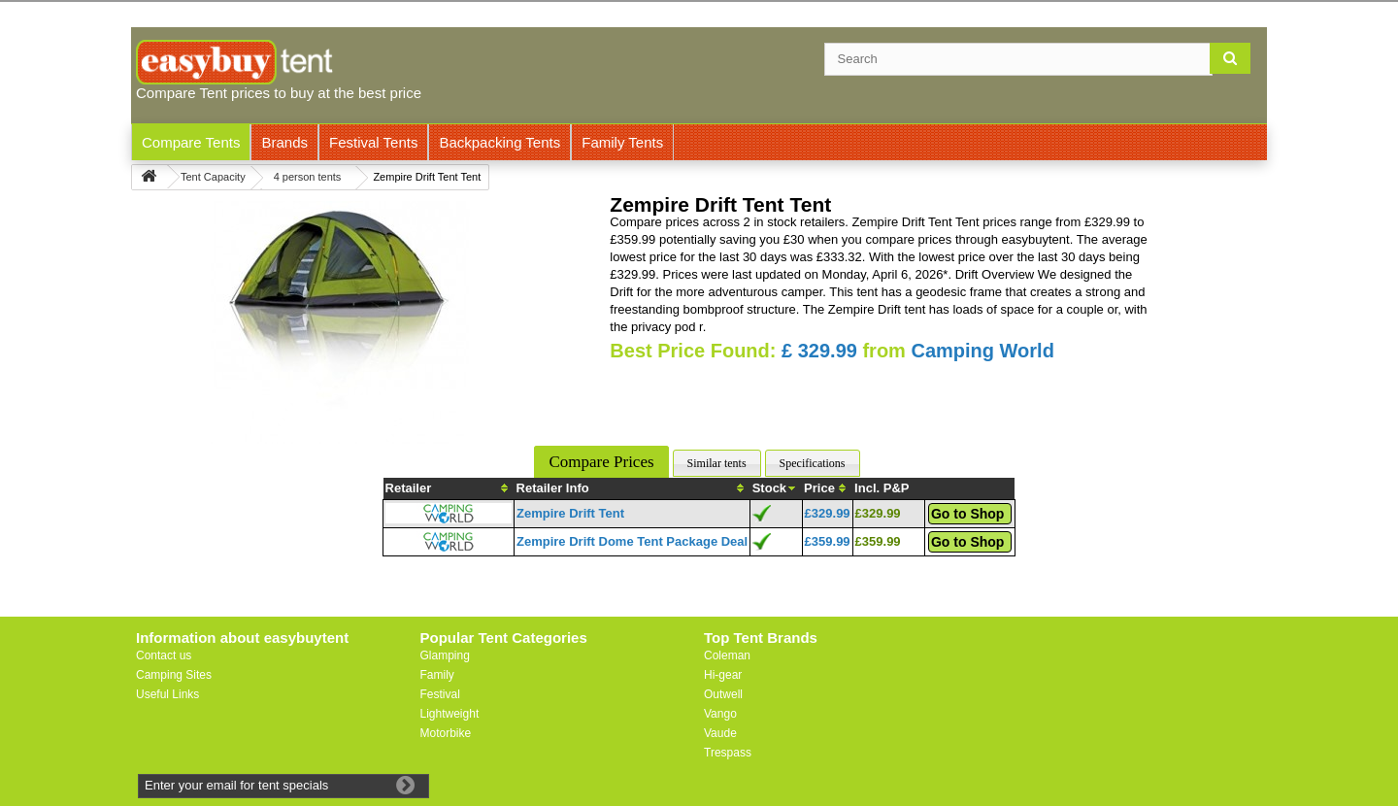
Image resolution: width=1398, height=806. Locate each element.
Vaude (720, 733)
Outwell (723, 694)
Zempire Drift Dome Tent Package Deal (632, 541)
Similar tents (717, 463)
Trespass (727, 752)
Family (437, 675)
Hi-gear (723, 675)
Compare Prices (601, 462)
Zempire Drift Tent (570, 513)
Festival (440, 694)
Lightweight (450, 714)
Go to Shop (967, 513)
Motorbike (446, 733)
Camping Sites (174, 675)
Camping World (982, 350)
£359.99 (827, 541)
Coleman (727, 655)
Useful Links (167, 694)
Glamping (445, 655)
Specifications (813, 463)
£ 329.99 (819, 350)
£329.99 (827, 513)
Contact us (163, 655)
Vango (720, 714)
